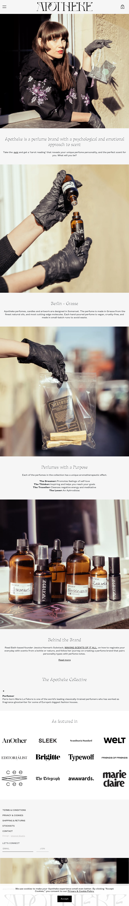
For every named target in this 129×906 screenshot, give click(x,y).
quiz (16, 152)
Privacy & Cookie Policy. (81, 891)
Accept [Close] (65, 899)
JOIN (42, 849)
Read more (64, 660)
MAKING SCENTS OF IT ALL (81, 648)
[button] (122, 7)
